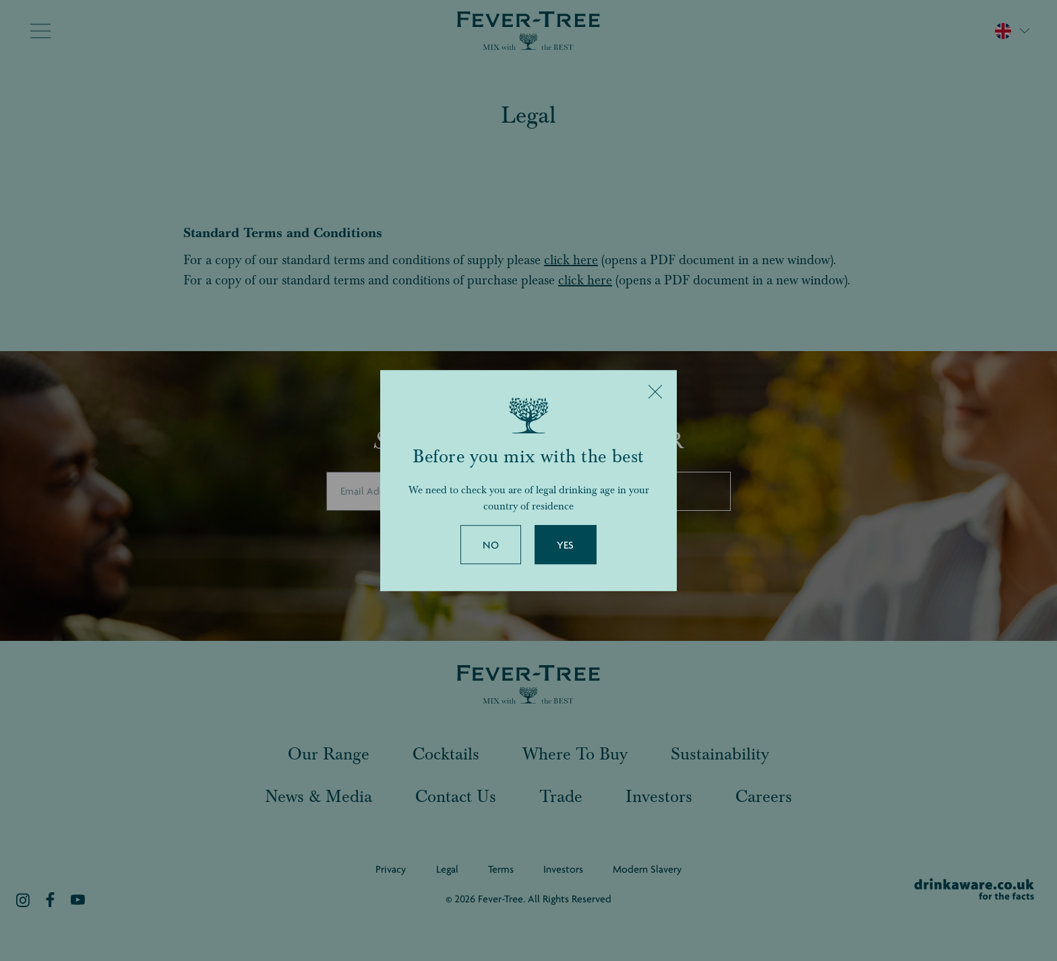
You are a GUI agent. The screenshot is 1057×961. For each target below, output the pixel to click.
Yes (565, 545)
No (491, 545)
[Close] (655, 391)
